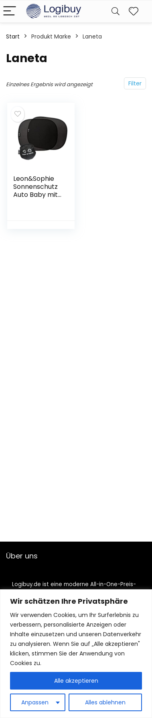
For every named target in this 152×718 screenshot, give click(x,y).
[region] (76, 653)
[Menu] (9, 11)
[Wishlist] (133, 11)
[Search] (115, 11)
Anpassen (35, 702)
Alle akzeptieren (76, 681)
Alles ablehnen (105, 702)
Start (13, 36)
